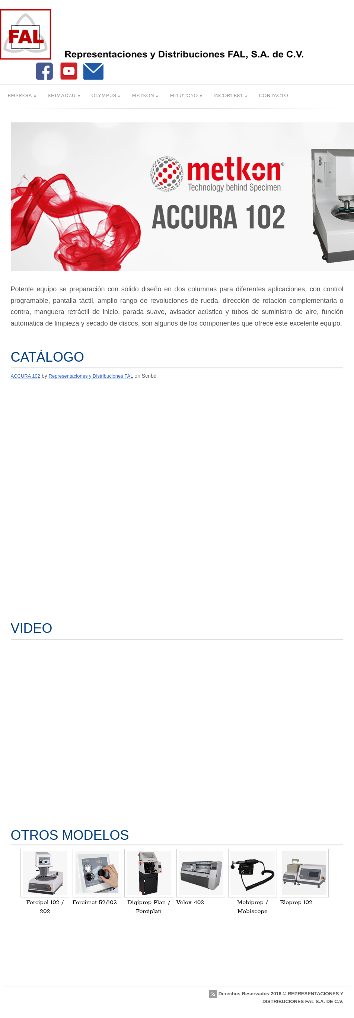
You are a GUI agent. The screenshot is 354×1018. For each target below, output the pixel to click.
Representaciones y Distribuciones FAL (91, 376)
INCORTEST (230, 95)
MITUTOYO (186, 95)
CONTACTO (273, 96)
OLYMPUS (106, 95)
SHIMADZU (64, 95)
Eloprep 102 (296, 902)
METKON (145, 95)
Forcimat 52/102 (95, 902)
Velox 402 (190, 902)
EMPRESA (21, 95)
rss (213, 994)
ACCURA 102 (25, 376)
